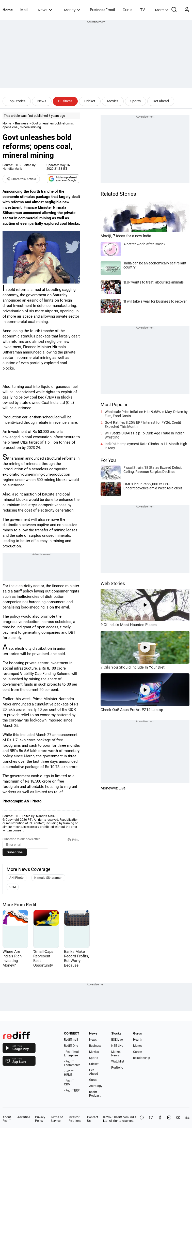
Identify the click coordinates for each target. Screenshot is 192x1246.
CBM (12, 887)
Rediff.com (121, 1117)
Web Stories (113, 583)
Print (73, 840)
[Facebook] (160, 1119)
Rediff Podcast (95, 1093)
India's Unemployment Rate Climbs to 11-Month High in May (146, 446)
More (161, 10)
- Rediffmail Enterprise (71, 1053)
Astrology (95, 1086)
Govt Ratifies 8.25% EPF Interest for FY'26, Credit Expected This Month (143, 424)
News (45, 10)
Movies (112, 101)
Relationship (141, 1058)
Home (8, 10)
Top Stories (16, 101)
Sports (135, 101)
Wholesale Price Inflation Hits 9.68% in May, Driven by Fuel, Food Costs (146, 414)
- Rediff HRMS (68, 1073)
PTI (15, 165)
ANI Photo (16, 878)
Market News (116, 1053)
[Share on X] (151, 1119)
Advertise (23, 1117)
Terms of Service (57, 1119)
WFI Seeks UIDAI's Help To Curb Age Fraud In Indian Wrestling (145, 435)
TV (142, 10)
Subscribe (15, 852)
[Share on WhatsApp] (142, 1119)
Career (137, 1052)
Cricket (89, 101)
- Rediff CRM (68, 1082)
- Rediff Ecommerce (72, 1063)
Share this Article (21, 179)
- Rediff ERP (72, 1090)
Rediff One (71, 1045)
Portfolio (117, 1067)
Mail (24, 10)
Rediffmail (71, 1039)
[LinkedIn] (187, 1119)
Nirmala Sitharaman (48, 878)
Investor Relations (75, 1119)
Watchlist (117, 1061)
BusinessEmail (102, 10)
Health (137, 1039)
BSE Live (117, 1039)
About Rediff (7, 1119)
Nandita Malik (12, 169)
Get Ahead (93, 1071)
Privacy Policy (40, 1119)
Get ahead (161, 101)
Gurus (128, 10)
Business (65, 101)
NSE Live (117, 1045)
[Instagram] (169, 1119)
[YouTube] (178, 1119)
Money (72, 10)
